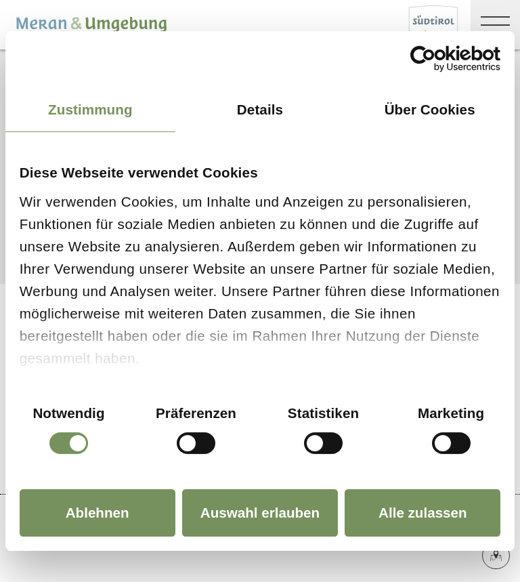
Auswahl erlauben (260, 512)
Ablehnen (97, 512)
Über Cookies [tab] (430, 109)
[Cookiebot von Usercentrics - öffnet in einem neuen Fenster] (441, 58)
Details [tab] (260, 109)
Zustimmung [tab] (90, 109)
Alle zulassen (422, 512)
